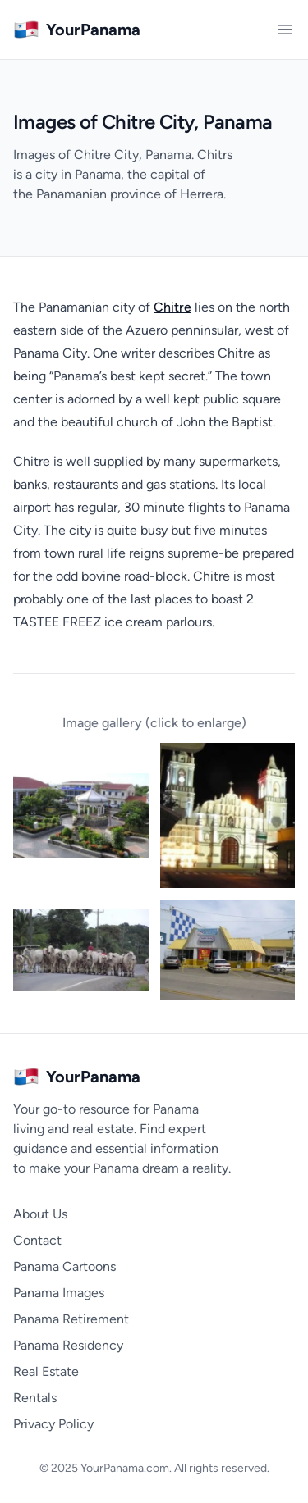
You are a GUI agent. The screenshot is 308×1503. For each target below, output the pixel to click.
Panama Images (58, 1292)
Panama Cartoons (64, 1266)
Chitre (172, 307)
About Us (40, 1214)
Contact (37, 1240)
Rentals (35, 1397)
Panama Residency (68, 1345)
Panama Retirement (71, 1319)
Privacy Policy (53, 1424)
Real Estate (46, 1371)
